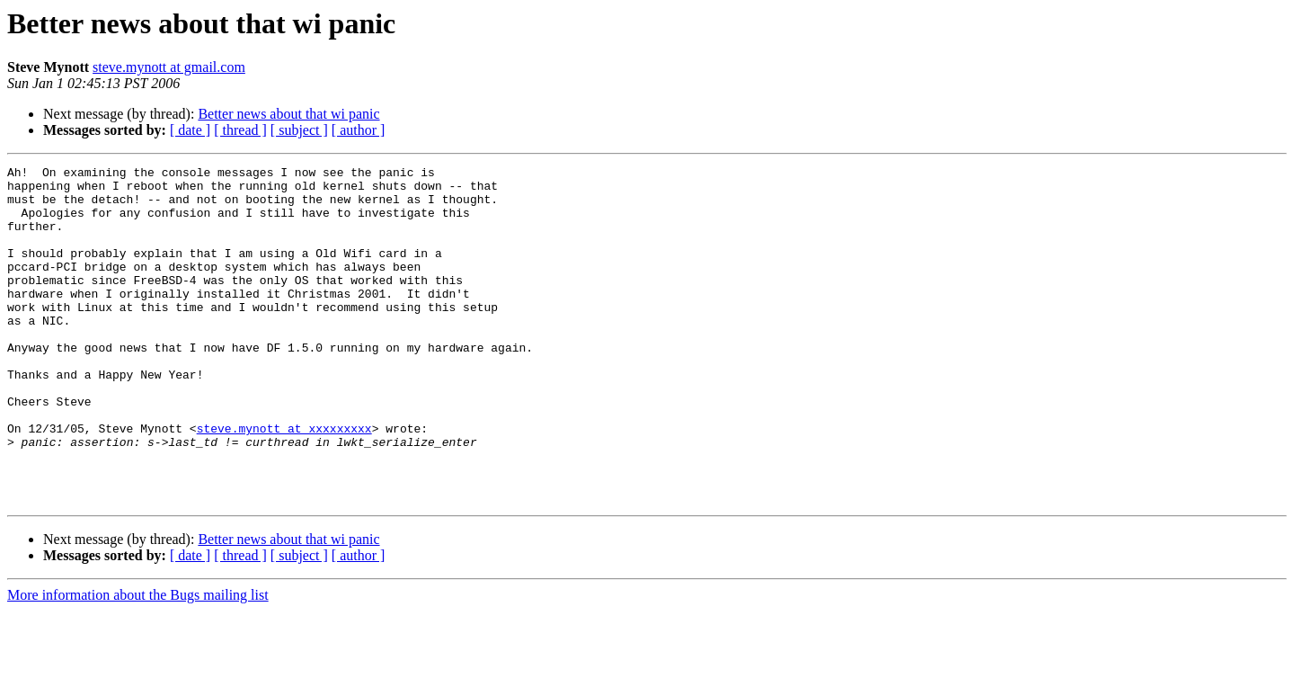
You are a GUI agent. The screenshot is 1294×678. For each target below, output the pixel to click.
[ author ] (359, 130)
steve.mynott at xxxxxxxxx (284, 482)
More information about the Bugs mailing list (138, 662)
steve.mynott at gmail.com (169, 67)
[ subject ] (299, 130)
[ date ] (190, 130)
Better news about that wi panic (288, 113)
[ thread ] (240, 130)
